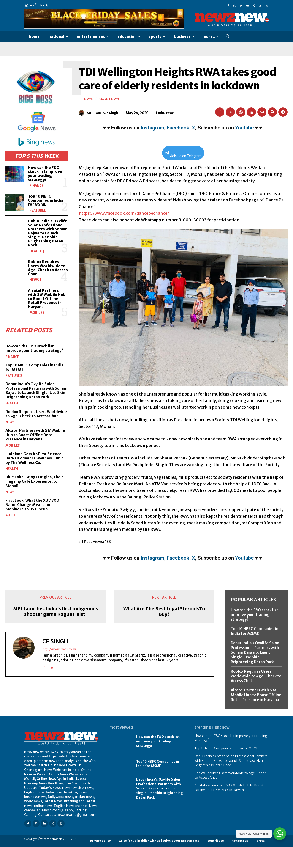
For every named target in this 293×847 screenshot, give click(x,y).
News (34, 279)
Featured (38, 210)
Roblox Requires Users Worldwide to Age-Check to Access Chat (48, 267)
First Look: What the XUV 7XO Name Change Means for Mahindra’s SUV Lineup (32, 504)
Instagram (152, 128)
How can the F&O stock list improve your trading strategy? (45, 173)
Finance (37, 185)
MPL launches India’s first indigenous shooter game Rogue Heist (55, 611)
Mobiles (37, 312)
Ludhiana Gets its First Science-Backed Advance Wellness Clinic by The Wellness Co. (34, 458)
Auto (10, 515)
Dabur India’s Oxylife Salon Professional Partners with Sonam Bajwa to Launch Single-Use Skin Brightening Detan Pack (48, 233)
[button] (228, 37)
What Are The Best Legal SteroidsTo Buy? (164, 611)
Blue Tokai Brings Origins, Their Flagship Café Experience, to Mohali (34, 481)
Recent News (109, 98)
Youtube (244, 128)
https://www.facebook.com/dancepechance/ (124, 213)
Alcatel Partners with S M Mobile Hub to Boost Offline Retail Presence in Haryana (46, 298)
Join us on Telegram (183, 154)
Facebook (178, 128)
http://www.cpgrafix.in (59, 649)
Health (36, 251)
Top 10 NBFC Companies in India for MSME (45, 200)
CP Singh (110, 113)
